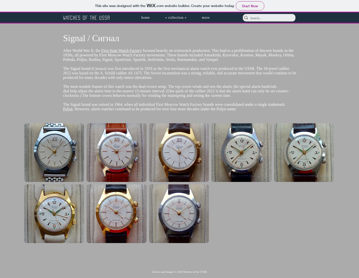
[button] (175, 17)
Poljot (68, 109)
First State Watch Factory (121, 50)
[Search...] (267, 18)
